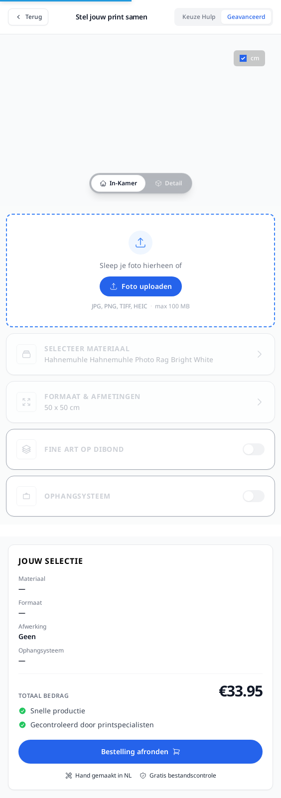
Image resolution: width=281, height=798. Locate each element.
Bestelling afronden (140, 751)
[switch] (254, 449)
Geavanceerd (246, 16)
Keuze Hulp (198, 16)
